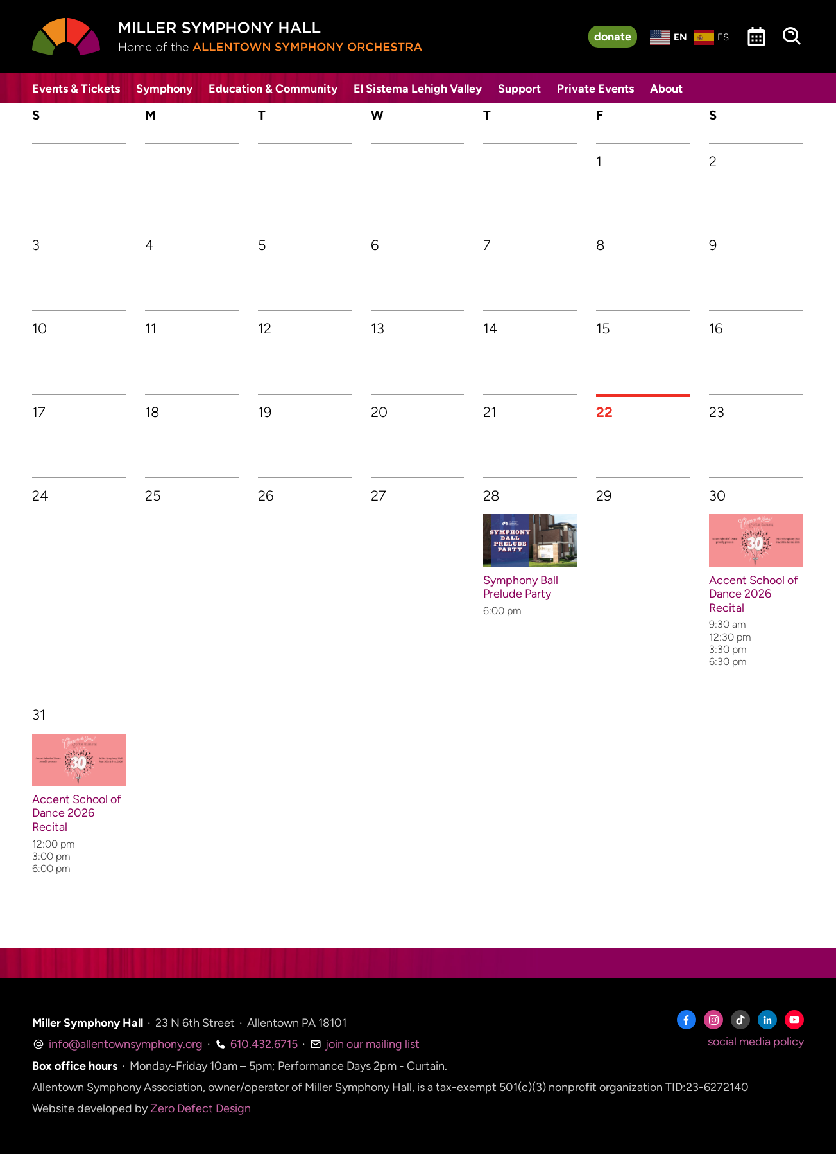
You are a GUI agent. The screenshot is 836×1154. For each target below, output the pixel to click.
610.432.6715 (256, 1044)
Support (519, 89)
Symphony (164, 89)
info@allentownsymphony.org (117, 1044)
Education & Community (273, 89)
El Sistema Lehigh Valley (418, 89)
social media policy (756, 1041)
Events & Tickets (76, 89)
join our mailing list (365, 1044)
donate (612, 37)
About (666, 89)
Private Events (595, 89)
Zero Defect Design (200, 1108)
